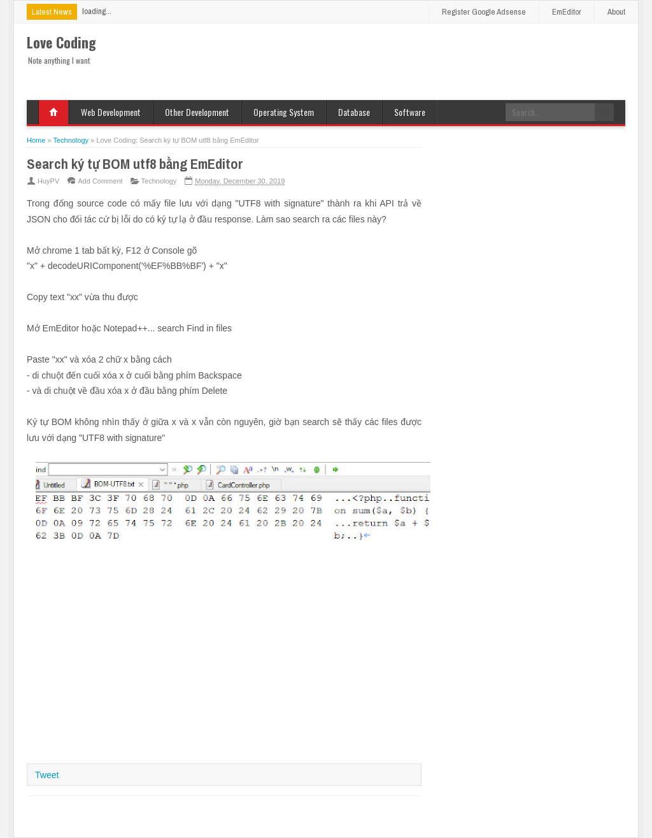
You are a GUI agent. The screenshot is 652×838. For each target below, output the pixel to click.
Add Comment (100, 181)
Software (409, 112)
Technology (159, 181)
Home (53, 112)
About (616, 11)
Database (354, 112)
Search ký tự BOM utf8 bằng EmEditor (135, 163)
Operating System (283, 112)
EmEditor (566, 11)
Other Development (197, 112)
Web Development (111, 112)
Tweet (47, 775)
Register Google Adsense (484, 11)
